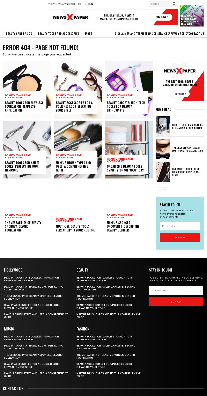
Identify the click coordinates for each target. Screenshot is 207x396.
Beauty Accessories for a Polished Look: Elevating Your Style (74, 106)
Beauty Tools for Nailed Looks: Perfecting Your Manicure (22, 166)
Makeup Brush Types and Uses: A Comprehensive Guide (75, 169)
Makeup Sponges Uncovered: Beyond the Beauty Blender (126, 228)
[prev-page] (158, 190)
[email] (180, 226)
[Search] (174, 4)
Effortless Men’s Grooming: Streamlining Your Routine (186, 126)
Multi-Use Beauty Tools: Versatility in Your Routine (75, 228)
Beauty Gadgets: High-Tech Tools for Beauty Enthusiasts (125, 106)
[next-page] (164, 190)
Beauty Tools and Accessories (18, 96)
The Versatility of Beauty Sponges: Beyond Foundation (24, 228)
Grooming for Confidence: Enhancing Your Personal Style (185, 172)
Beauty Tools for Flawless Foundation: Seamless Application (24, 106)
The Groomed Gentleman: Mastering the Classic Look (186, 149)
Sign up (180, 237)
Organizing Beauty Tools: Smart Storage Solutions (125, 169)
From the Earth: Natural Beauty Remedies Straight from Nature (190, 20)
